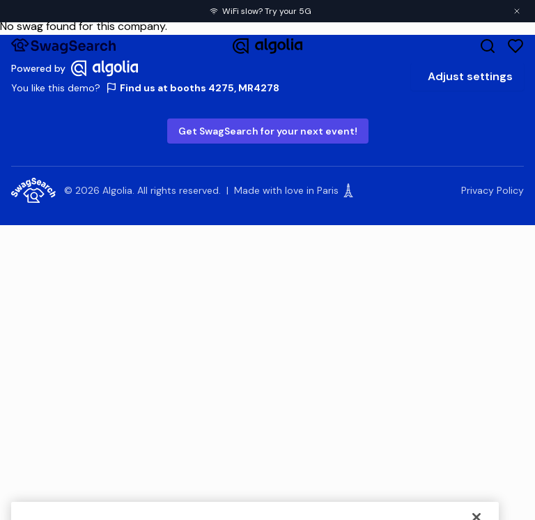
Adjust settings (470, 76)
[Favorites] (515, 46)
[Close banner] (517, 11)
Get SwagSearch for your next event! (267, 131)
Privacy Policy (492, 190)
